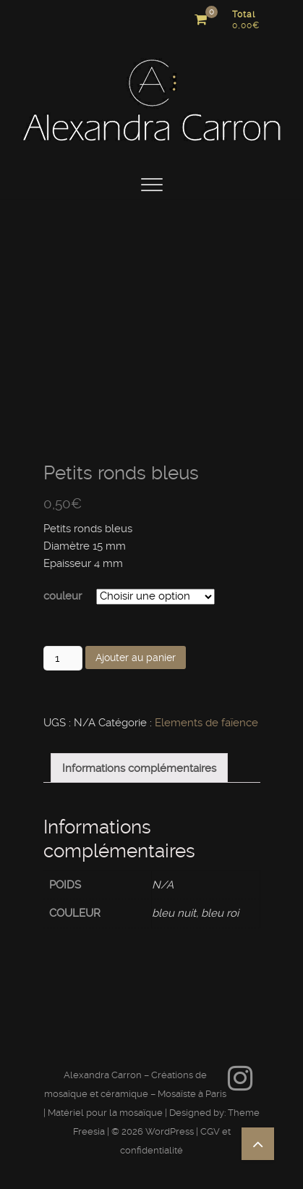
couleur (62, 595)
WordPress (169, 1131)
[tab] (139, 768)
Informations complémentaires (139, 768)
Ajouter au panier (135, 657)
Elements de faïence (206, 722)
